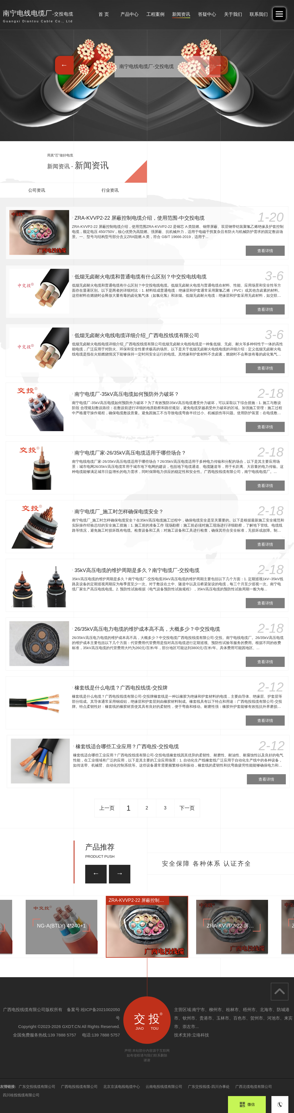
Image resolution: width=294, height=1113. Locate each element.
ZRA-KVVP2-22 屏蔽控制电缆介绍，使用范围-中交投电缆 (139, 218)
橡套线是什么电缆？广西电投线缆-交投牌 (134, 688)
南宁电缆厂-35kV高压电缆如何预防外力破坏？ (126, 394)
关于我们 (233, 14)
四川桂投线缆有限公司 (21, 1095)
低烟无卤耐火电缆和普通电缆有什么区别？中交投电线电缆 (140, 277)
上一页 (107, 808)
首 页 (103, 14)
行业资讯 (110, 190)
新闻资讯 (181, 14)
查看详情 (265, 250)
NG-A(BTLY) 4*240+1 (61, 926)
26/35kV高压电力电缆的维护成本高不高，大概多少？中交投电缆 (153, 629)
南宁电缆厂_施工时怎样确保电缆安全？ (119, 511)
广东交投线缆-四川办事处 (208, 1086)
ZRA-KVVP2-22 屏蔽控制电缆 (138, 900)
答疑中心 (207, 14)
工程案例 (155, 14)
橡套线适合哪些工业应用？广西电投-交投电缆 (148, 746)
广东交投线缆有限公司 (37, 1086)
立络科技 (200, 1035)
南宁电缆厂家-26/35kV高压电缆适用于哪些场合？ (130, 453)
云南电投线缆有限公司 (164, 1086)
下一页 (187, 808)
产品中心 (129, 14)
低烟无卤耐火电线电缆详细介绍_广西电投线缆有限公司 (136, 335)
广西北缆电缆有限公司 (253, 1086)
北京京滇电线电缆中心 (121, 1086)
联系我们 (259, 14)
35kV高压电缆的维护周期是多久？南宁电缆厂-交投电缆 (137, 570)
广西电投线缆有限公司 (79, 1086)
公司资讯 (36, 190)
